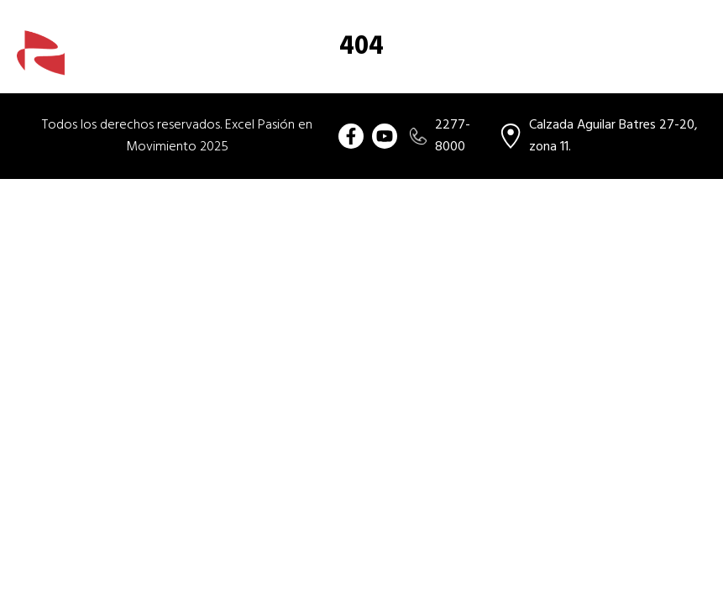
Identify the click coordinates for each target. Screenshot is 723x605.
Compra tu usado (303, 63)
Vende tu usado (565, 63)
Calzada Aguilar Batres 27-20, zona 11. (599, 136)
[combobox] (622, 19)
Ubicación (664, 63)
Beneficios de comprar (436, 63)
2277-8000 (440, 136)
